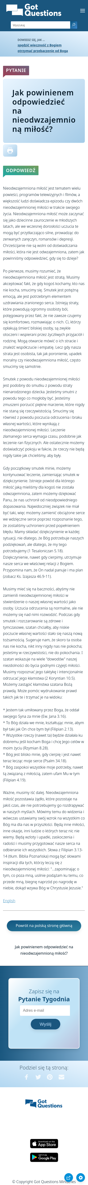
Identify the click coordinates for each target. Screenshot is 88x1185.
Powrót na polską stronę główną (44, 925)
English (9, 900)
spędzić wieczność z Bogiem (39, 45)
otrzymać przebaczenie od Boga (43, 51)
